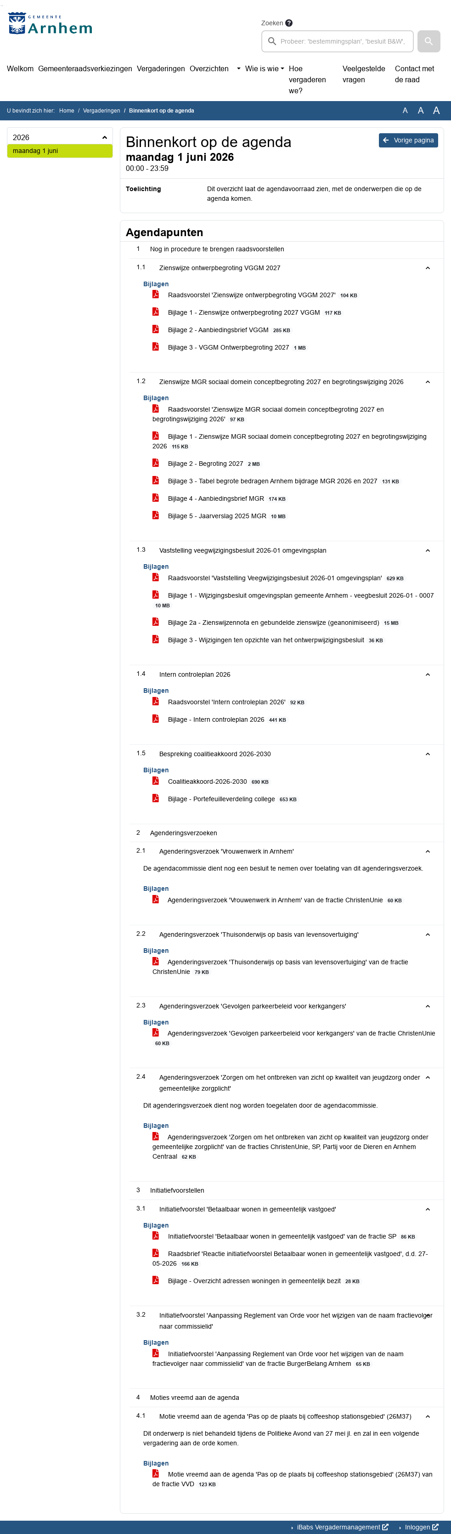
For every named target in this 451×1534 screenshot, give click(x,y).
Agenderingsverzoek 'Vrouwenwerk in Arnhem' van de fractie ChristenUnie (278, 900)
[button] (428, 41)
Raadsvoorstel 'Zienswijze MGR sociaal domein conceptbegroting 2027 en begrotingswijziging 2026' (268, 414)
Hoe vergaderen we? (307, 80)
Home (66, 111)
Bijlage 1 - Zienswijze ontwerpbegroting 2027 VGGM (248, 313)
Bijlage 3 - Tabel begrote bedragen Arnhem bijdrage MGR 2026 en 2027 (277, 481)
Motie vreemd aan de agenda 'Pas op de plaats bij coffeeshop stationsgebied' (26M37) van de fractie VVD (292, 1479)
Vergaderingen (161, 69)
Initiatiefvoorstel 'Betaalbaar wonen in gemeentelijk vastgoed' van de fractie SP (285, 1236)
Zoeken (272, 23)
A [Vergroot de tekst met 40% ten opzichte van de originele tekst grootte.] (436, 110)
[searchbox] (337, 41)
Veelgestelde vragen (364, 74)
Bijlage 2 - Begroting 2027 (207, 464)
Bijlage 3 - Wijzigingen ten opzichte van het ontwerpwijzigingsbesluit (269, 640)
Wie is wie (262, 69)
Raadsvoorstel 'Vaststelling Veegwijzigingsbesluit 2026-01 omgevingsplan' (279, 578)
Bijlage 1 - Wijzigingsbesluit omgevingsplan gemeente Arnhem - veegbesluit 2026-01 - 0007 (293, 600)
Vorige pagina (408, 140)
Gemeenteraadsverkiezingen (85, 69)
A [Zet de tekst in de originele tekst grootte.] (405, 110)
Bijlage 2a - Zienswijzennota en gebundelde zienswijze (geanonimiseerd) (277, 623)
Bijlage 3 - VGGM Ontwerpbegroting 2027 (230, 347)
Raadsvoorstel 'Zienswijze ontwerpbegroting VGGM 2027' (256, 295)
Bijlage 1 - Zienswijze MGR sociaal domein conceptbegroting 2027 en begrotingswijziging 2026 (289, 441)
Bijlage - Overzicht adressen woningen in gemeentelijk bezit (257, 1281)
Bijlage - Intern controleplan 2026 (220, 720)
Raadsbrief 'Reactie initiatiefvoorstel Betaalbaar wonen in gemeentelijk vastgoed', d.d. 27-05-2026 (290, 1259)
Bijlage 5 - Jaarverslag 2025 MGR (220, 516)
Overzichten (209, 69)
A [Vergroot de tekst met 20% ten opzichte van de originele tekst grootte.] (421, 110)
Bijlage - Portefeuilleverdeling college (226, 799)
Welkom (20, 69)
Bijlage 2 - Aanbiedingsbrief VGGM (222, 330)
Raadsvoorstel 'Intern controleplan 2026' (230, 702)
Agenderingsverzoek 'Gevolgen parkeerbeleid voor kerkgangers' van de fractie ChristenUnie (293, 1038)
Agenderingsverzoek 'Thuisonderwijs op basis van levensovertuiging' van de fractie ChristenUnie (280, 967)
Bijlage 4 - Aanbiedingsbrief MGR (220, 499)
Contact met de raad (414, 74)
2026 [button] (21, 138)
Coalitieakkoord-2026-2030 (212, 782)
